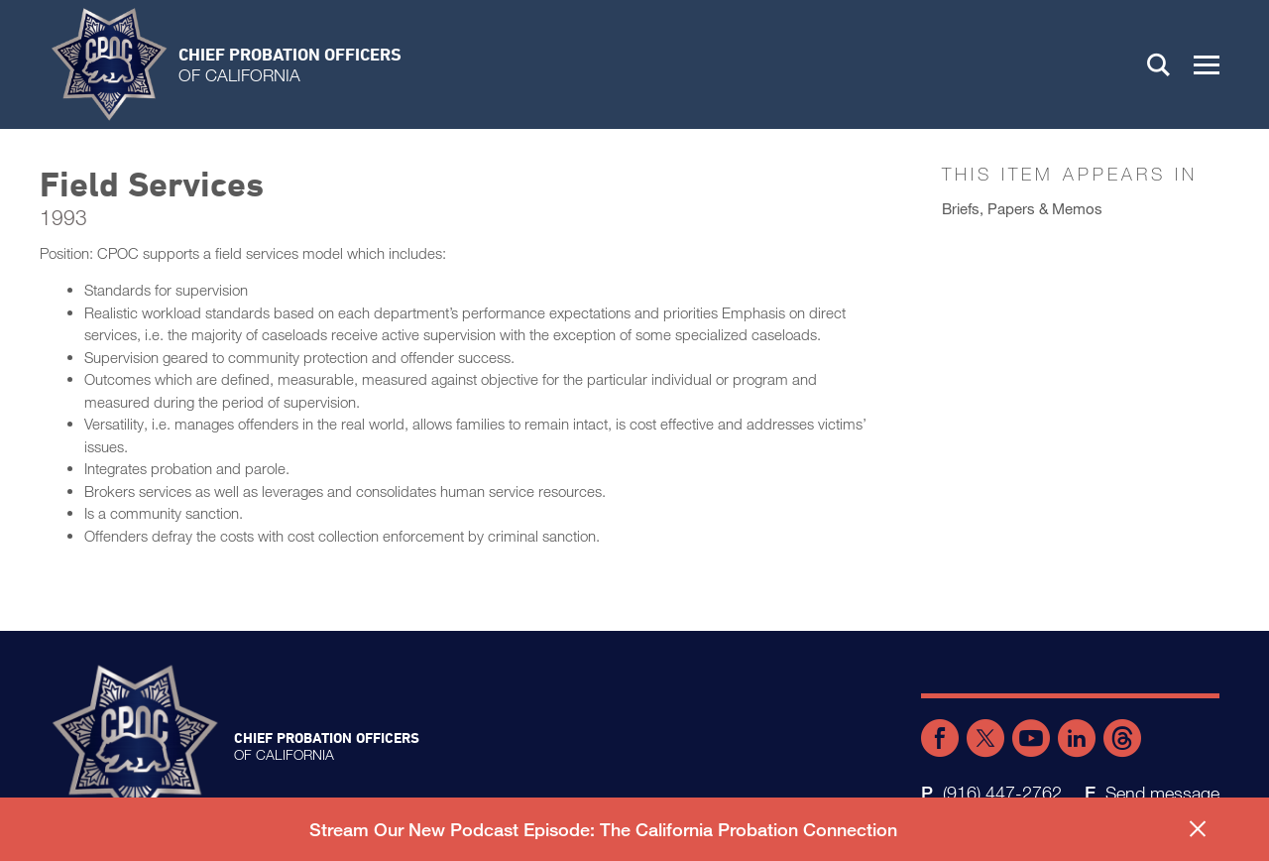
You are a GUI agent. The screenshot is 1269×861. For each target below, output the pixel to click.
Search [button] (1159, 64)
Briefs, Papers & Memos (1022, 208)
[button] (1206, 64)
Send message (1162, 792)
